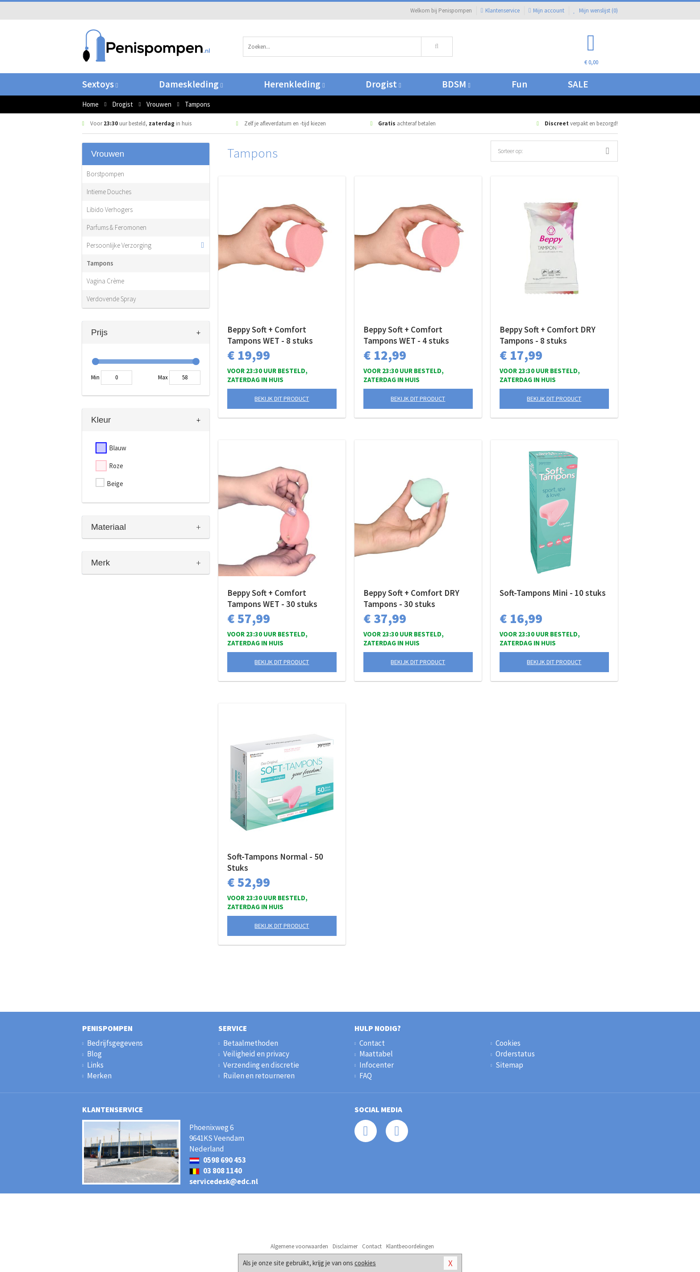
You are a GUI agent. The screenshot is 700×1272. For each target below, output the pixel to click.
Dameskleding (191, 84)
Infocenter (376, 1065)
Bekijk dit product (281, 399)
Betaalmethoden (250, 1043)
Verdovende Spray (111, 299)
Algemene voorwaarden (299, 1246)
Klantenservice (500, 10)
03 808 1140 (215, 1171)
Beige (115, 483)
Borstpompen (105, 174)
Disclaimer (345, 1246)
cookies (365, 1263)
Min (95, 377)
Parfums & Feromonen (116, 227)
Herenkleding (294, 84)
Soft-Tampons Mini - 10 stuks (553, 592)
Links (95, 1065)
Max (163, 377)
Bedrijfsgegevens (115, 1043)
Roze (116, 465)
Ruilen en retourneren (259, 1076)
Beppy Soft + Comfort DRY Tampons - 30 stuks (411, 598)
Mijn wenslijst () (595, 10)
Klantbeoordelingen (410, 1246)
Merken (99, 1076)
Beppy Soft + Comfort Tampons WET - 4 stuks (406, 335)
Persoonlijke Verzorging (119, 245)
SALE (578, 84)
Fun (519, 84)
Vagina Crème (105, 281)
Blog (94, 1054)
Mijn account (546, 10)
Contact (372, 1043)
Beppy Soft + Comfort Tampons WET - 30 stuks (272, 598)
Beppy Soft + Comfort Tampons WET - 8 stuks (270, 335)
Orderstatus (515, 1054)
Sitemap (509, 1065)
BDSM (456, 84)
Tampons (100, 263)
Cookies (508, 1043)
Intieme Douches (109, 191)
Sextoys (100, 84)
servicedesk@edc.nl (223, 1181)
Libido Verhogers (110, 209)
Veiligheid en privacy (256, 1054)
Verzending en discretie (261, 1065)
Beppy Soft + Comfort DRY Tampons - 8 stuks (548, 335)
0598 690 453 (217, 1160)
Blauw (117, 448)
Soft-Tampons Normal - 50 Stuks (275, 862)
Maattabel (376, 1054)
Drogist (383, 84)
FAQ (365, 1076)
